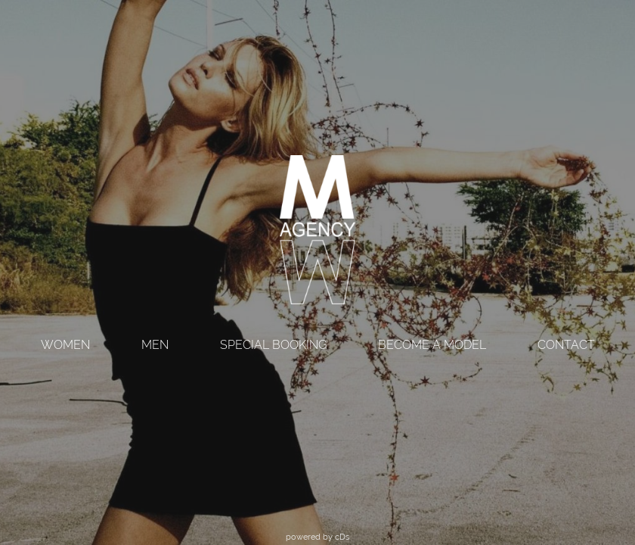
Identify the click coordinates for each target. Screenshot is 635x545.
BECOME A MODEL (432, 345)
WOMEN (65, 345)
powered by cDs (317, 536)
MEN (155, 345)
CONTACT (566, 345)
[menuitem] (65, 346)
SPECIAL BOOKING (273, 345)
